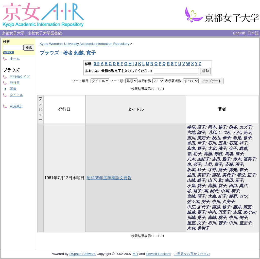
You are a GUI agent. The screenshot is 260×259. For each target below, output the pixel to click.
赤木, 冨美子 (244, 159)
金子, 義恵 (238, 148)
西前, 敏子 (221, 207)
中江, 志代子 (198, 207)
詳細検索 (8, 52)
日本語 (253, 33)
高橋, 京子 (217, 186)
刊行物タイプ (20, 76)
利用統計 (16, 106)
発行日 (15, 83)
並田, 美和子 (198, 175)
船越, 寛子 (196, 212)
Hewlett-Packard (158, 254)
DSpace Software (82, 254)
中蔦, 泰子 (230, 191)
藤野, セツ (238, 196)
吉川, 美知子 (198, 138)
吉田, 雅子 (221, 159)
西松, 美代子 (223, 175)
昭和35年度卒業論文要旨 (109, 178)
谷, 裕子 (194, 191)
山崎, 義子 (196, 180)
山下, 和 (215, 180)
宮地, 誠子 (196, 132)
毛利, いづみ (219, 132)
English (239, 33)
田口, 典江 (238, 186)
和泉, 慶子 (196, 148)
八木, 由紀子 (198, 159)
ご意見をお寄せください (192, 254)
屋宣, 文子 (196, 223)
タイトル (16, 95)
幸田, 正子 (234, 180)
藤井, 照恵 (242, 207)
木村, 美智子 (198, 228)
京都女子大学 (14, 33)
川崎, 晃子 (196, 217)
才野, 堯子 (217, 170)
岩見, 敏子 (242, 138)
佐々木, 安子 (198, 202)
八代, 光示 (242, 132)
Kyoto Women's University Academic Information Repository (84, 44)
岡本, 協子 (217, 127)
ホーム (15, 58)
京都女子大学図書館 (45, 33)
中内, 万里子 (219, 212)
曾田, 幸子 (196, 143)
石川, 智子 (217, 223)
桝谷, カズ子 (240, 127)
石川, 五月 (217, 143)
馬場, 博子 (234, 154)
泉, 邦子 (194, 164)
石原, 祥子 (238, 143)
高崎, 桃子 (217, 217)
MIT (135, 254)
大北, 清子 (217, 148)
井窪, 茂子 (196, 127)
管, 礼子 (194, 154)
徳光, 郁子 (238, 170)
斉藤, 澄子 (234, 164)
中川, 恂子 (238, 217)
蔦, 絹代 (211, 191)
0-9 (96, 64)
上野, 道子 (213, 164)
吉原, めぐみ (244, 212)
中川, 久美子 (223, 202)
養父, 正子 (246, 175)
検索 (6, 42)
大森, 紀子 (217, 196)
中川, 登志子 (240, 223)
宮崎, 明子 (196, 196)
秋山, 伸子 (221, 138)
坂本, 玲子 (196, 170)
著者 (13, 89)
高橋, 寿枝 (213, 154)
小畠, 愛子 (196, 186)
